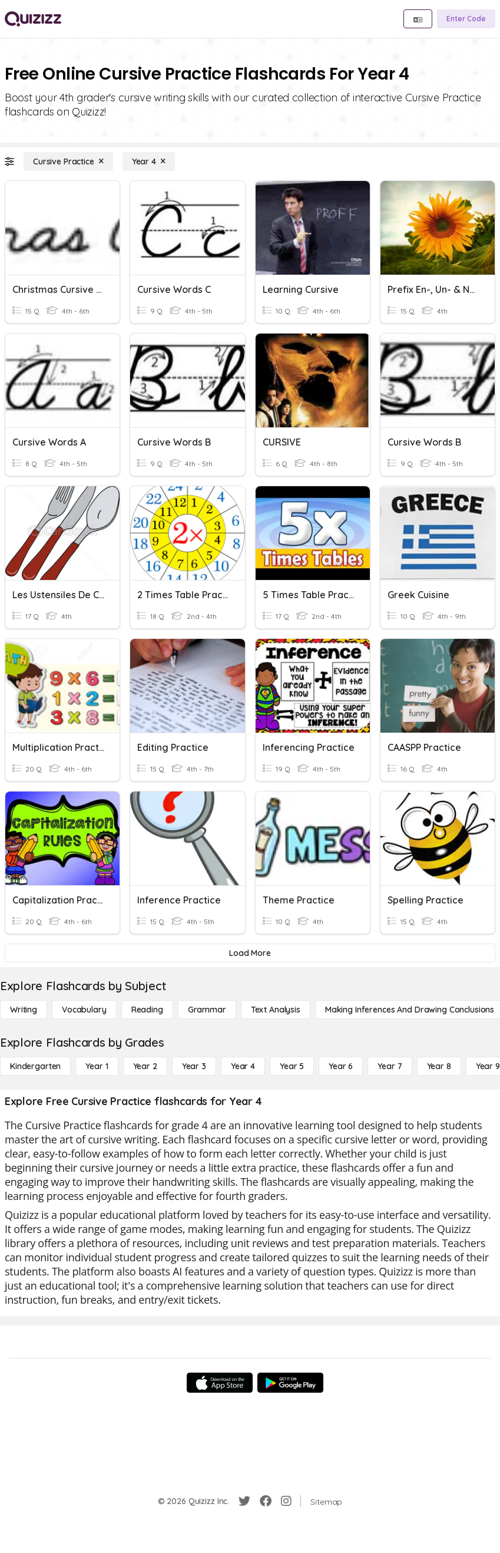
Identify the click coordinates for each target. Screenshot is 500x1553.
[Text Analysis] (275, 1009)
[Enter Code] (466, 18)
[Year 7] (389, 1066)
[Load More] (250, 953)
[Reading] (147, 1009)
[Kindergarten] (35, 1066)
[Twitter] (244, 1501)
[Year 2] (145, 1066)
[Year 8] (439, 1066)
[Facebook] (265, 1501)
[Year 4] (148, 161)
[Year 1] (96, 1066)
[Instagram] (286, 1501)
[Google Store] (290, 1383)
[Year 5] (292, 1066)
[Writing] (23, 1009)
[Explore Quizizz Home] (33, 19)
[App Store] (220, 1383)
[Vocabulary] (84, 1009)
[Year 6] (341, 1066)
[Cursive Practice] (68, 161)
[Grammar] (207, 1009)
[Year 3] (194, 1066)
